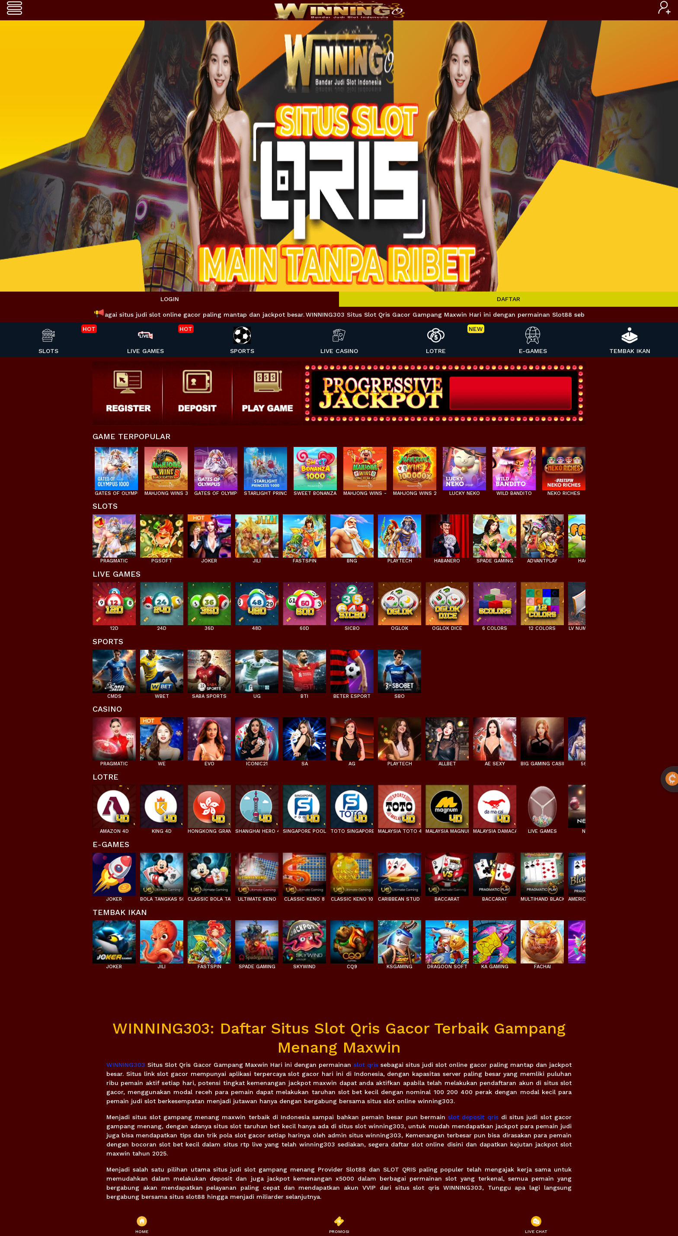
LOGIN (169, 298)
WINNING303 (125, 1064)
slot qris (366, 1064)
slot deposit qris (473, 1117)
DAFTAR (508, 298)
